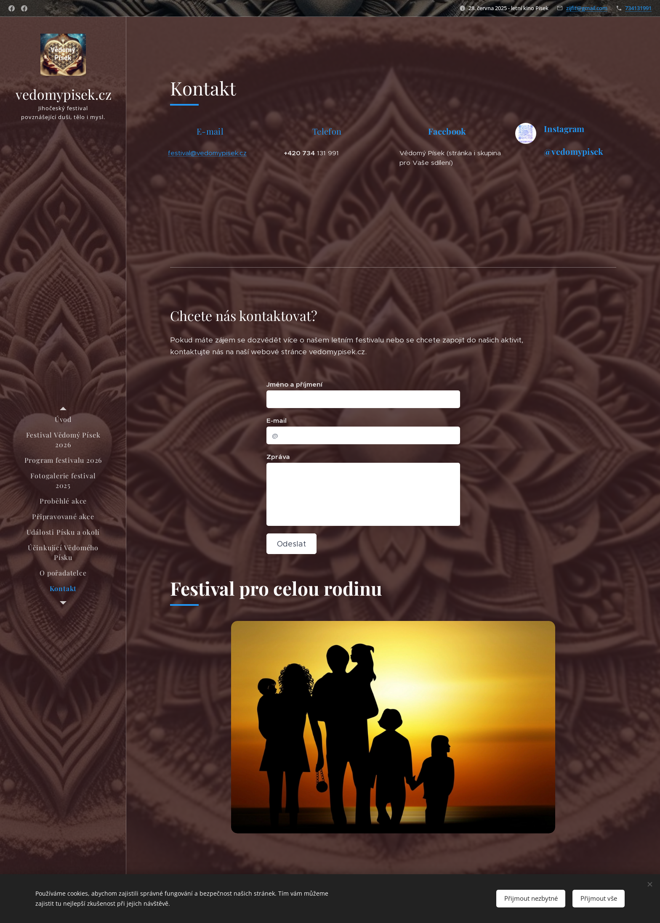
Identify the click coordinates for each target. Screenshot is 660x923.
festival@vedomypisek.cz (207, 153)
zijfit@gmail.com (586, 8)
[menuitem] (63, 419)
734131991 (638, 8)
